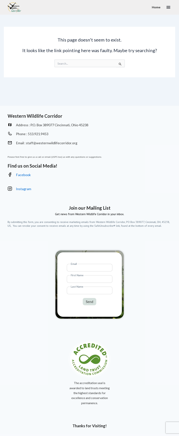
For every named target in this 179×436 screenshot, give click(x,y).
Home (156, 7)
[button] (168, 7)
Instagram (24, 189)
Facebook (23, 175)
